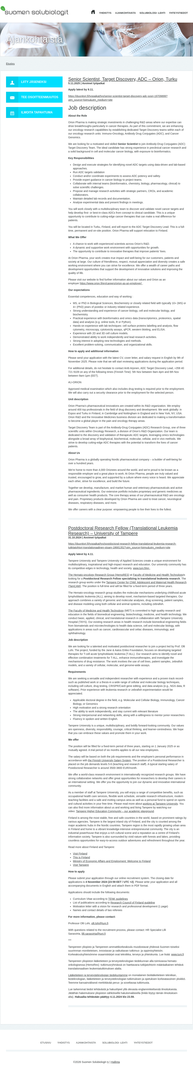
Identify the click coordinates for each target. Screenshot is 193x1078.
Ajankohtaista (125, 12)
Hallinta (115, 1061)
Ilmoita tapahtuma (29, 112)
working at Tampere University (160, 803)
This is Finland (81, 857)
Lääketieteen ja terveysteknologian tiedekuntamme (98, 975)
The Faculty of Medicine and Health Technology (96, 610)
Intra (96, 31)
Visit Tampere (81, 864)
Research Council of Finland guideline (132, 902)
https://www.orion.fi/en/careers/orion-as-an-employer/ (111, 283)
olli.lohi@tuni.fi (99, 923)
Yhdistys (105, 12)
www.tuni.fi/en (141, 568)
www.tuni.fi (177, 954)
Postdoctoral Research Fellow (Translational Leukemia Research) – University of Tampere (123, 530)
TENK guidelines (118, 898)
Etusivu (10, 63)
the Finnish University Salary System (109, 760)
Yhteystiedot (178, 12)
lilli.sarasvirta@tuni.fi (94, 933)
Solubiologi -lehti (152, 12)
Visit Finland (80, 853)
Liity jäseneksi (26, 81)
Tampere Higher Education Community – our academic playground (115, 811)
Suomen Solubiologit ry (14, 17)
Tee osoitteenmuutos (32, 97)
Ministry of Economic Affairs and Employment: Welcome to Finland (112, 861)
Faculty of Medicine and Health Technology (158, 574)
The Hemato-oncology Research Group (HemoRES (98, 574)
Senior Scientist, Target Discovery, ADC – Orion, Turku (122, 79)
